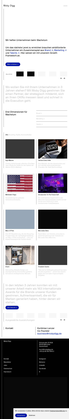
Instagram (42, 359)
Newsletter (7, 362)
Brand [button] (38, 113)
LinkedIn (42, 365)
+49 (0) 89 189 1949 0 (46, 351)
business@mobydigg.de (49, 333)
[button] (21, 74)
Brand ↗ (49, 50)
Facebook (42, 368)
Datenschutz (8, 368)
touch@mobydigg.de (46, 349)
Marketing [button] (39, 119)
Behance (42, 362)
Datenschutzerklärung (57, 411)
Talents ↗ (15, 52)
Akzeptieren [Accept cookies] (21, 415)
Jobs (5, 365)
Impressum (7, 372)
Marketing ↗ (60, 50)
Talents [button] (38, 124)
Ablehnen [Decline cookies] (32, 415)
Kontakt (6, 359)
